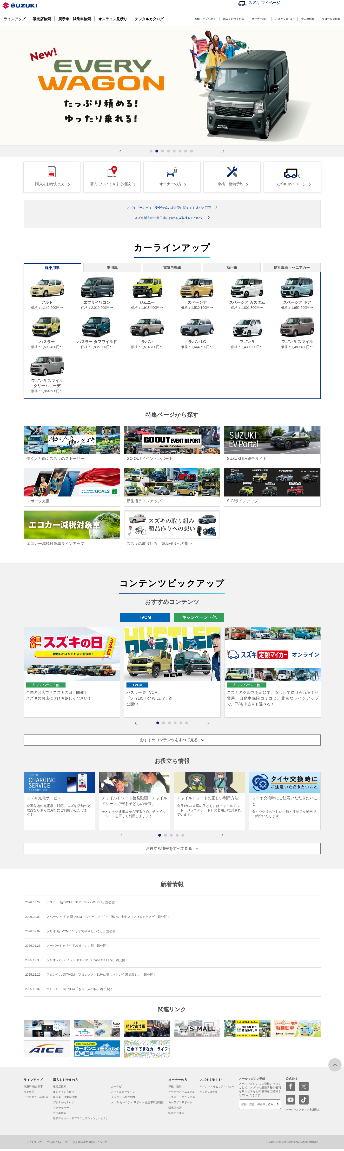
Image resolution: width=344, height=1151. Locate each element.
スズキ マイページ (264, 3)
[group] (59, 799)
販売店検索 (42, 19)
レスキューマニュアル (181, 1099)
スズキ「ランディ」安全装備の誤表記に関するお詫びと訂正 (169, 207)
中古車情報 (307, 18)
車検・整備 (175, 1088)
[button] (120, 151)
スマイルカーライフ (123, 1093)
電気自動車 (172, 268)
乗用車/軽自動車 (33, 1088)
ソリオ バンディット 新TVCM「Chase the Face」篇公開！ (81, 960)
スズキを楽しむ (284, 18)
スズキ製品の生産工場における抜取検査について (169, 217)
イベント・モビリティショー (217, 1088)
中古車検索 (59, 1114)
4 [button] (177, 724)
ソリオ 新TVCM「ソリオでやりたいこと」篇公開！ (76, 930)
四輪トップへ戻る (205, 18)
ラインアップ (14, 19)
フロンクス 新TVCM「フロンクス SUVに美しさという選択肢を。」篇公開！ (96, 975)
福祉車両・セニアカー (292, 268)
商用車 (232, 268)
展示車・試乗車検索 (74, 19)
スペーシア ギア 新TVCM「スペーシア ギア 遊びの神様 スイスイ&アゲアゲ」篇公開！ (104, 916)
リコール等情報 (331, 18)
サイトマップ (34, 1144)
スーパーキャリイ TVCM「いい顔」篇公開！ (71, 945)
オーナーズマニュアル (181, 1093)
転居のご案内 (176, 1114)
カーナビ (116, 1088)
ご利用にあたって (57, 1144)
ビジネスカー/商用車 (36, 1099)
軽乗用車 (51, 268)
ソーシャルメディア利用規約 (303, 1111)
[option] (72, 674)
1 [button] (160, 724)
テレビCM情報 (208, 1093)
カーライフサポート (180, 1104)
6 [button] (189, 724)
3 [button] (171, 724)
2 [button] (166, 724)
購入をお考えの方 (233, 18)
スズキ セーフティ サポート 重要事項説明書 (137, 1104)
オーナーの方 (260, 18)
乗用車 (111, 268)
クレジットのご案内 (123, 1099)
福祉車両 (29, 1093)
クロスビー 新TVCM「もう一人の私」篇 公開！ (73, 990)
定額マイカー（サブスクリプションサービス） (81, 1120)
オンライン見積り (112, 19)
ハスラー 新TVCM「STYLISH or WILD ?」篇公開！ (76, 901)
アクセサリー (61, 1109)
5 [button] (183, 724)
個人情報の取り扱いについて (90, 1144)
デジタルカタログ (149, 19)
